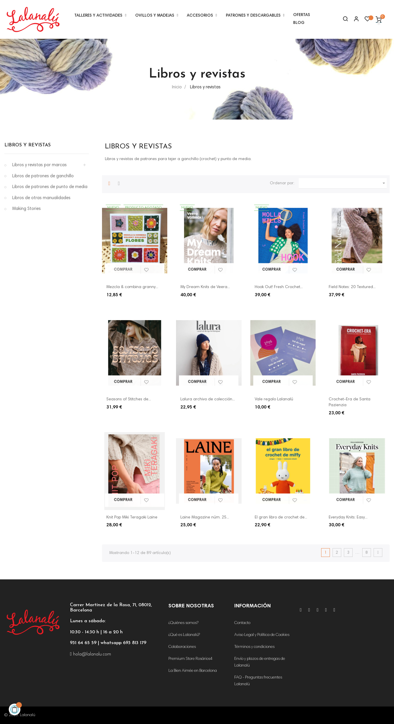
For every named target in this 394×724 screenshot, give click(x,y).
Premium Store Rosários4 (190, 659)
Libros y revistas (27, 145)
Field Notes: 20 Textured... (352, 287)
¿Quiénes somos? (183, 623)
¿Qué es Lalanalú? (184, 635)
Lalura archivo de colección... (207, 399)
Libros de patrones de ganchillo (43, 176)
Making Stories (26, 209)
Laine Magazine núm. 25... (204, 518)
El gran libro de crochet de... (281, 518)
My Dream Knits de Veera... (205, 287)
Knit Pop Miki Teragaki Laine (131, 518)
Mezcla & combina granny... (132, 287)
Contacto (242, 623)
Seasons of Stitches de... (128, 399)
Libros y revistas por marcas (39, 165)
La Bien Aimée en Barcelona (192, 671)
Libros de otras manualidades (41, 198)
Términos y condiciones (254, 647)
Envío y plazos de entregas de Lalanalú (259, 662)
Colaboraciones (182, 647)
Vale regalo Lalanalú (274, 399)
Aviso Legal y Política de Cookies (261, 635)
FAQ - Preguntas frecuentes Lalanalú (258, 681)
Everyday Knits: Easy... (348, 518)
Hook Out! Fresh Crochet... (279, 287)
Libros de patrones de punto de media (49, 187)
